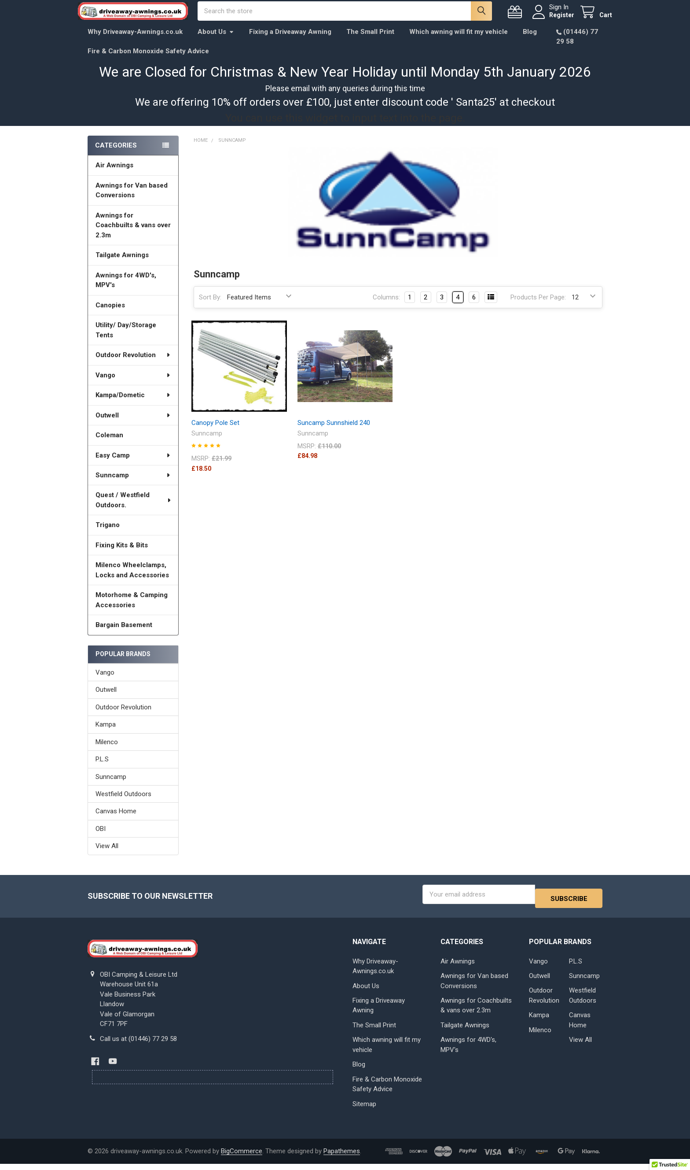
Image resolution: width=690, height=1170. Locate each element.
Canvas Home (115, 821)
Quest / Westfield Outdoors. (133, 510)
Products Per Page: (538, 307)
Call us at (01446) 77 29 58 (138, 1044)
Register (552, 19)
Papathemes (341, 1157)
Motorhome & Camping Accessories (131, 610)
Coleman (109, 445)
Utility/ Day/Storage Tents (125, 340)
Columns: (386, 307)
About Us (216, 41)
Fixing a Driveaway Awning (290, 41)
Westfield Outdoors (123, 804)
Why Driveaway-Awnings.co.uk (135, 41)
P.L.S (102, 769)
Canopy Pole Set (215, 432)
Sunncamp (133, 485)
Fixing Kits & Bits (121, 555)
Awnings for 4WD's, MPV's (125, 290)
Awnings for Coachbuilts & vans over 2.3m (133, 235)
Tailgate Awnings (122, 265)
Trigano (107, 535)
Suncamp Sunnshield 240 (333, 432)
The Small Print (370, 41)
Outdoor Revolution (133, 365)
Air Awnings (114, 175)
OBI (100, 838)
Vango (133, 385)
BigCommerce (241, 1157)
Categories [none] (116, 155)
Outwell (133, 425)
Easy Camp (133, 465)
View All (106, 856)
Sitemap (364, 1110)
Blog (530, 41)
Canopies (110, 315)
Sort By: (210, 307)
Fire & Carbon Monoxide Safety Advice (148, 61)
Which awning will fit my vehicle (458, 41)
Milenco (106, 752)
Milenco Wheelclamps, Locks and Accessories (132, 580)
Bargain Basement (123, 635)
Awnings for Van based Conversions (131, 200)
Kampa (105, 734)
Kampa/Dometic (133, 405)
